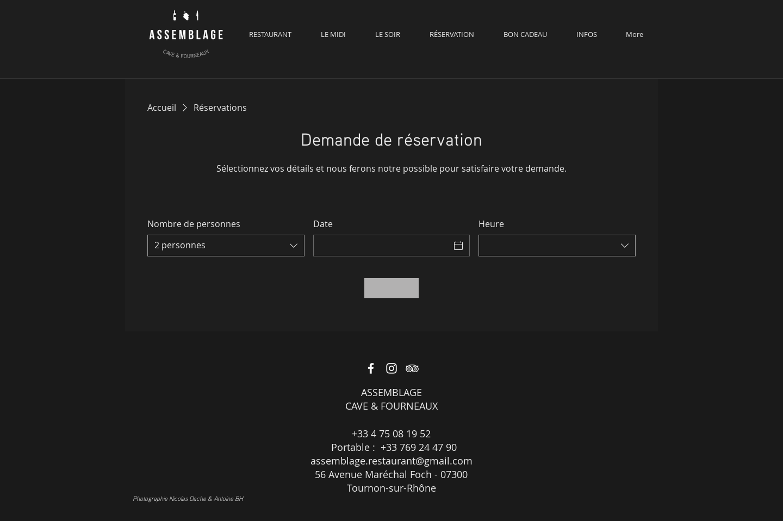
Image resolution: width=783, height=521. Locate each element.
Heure (491, 224)
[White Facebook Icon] (371, 368)
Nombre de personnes (193, 224)
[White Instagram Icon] (391, 368)
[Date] (382, 245)
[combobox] (225, 245)
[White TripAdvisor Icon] (412, 368)
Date (323, 224)
